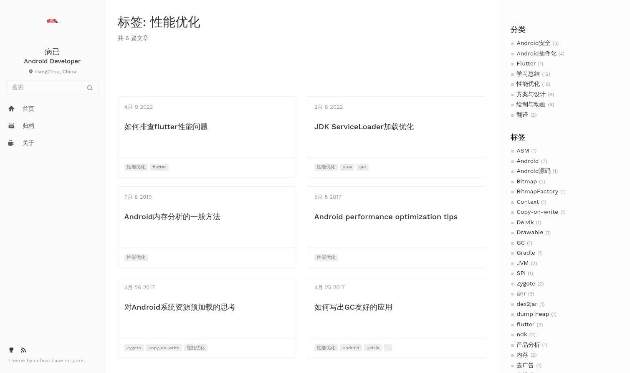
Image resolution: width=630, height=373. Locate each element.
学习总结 (528, 73)
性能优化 (528, 83)
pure (78, 360)
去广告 (525, 365)
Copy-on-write (537, 211)
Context (527, 201)
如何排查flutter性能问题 (166, 126)
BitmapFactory (537, 191)
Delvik (525, 222)
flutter (525, 324)
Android (527, 161)
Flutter (526, 63)
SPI (521, 273)
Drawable (529, 232)
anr (521, 293)
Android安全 (533, 43)
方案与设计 (531, 94)
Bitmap (526, 181)
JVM (522, 263)
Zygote (525, 283)
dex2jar (526, 303)
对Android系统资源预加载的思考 (180, 307)
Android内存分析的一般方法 (172, 216)
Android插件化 (536, 53)
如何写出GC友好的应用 (353, 307)
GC (520, 242)
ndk (521, 334)
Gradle (525, 252)
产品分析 (528, 344)
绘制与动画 (531, 104)
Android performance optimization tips (386, 216)
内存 (522, 354)
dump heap (532, 313)
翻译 (522, 114)
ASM (522, 150)
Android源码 (533, 171)
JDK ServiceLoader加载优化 (364, 126)
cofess (42, 360)
